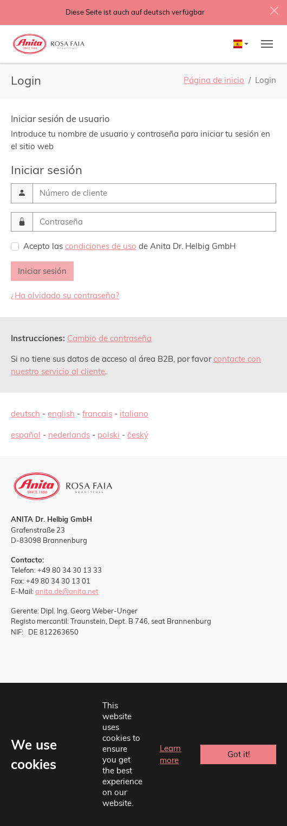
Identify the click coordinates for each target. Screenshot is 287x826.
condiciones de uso (100, 246)
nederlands (69, 435)
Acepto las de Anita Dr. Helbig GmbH (129, 246)
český (137, 435)
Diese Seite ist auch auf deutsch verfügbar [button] (135, 12)
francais (97, 413)
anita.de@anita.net (67, 591)
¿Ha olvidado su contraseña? (65, 295)
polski (108, 435)
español (26, 435)
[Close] (274, 10)
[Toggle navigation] (267, 44)
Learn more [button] (170, 754)
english (61, 413)
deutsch (25, 413)
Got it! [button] (238, 754)
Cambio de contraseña (109, 338)
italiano (134, 413)
